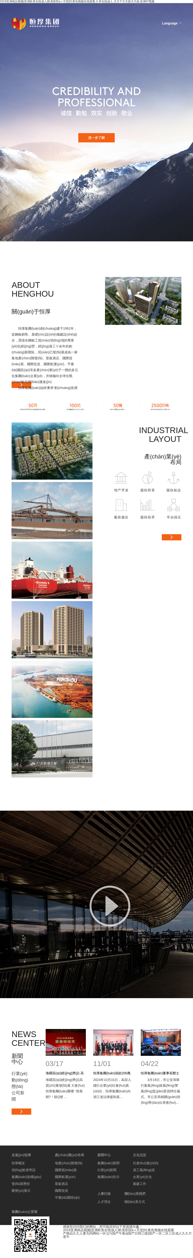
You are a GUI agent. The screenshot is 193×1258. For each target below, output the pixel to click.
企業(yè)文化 (142, 1177)
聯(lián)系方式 (134, 1202)
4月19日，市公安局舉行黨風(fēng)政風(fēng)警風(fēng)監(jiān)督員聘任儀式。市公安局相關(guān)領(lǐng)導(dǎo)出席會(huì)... (160, 1091)
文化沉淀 (139, 1155)
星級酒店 (61, 1184)
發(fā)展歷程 (21, 1184)
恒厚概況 (18, 1163)
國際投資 (61, 1191)
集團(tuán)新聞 (108, 1163)
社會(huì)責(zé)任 (146, 1163)
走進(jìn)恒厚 (21, 1155)
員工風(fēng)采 (144, 1170)
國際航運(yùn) (65, 1177)
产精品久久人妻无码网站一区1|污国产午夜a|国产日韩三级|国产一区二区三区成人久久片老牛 (127, 1235)
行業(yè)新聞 (106, 1170)
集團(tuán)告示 (108, 1177)
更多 (171, 537)
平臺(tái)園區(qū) (67, 1197)
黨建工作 (139, 1184)
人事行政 (104, 1194)
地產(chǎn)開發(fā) (69, 1163)
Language (170, 23)
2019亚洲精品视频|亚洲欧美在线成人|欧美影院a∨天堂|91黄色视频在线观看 (118, 1230)
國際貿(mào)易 (66, 1170)
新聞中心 (104, 1155)
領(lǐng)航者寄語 (23, 1170)
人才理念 (104, 1202)
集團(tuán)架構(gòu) (26, 1177)
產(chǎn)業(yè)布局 (69, 1155)
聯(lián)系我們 (134, 1194)
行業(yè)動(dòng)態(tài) (20, 1080)
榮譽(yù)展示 (21, 1191)
